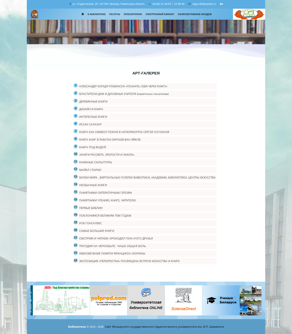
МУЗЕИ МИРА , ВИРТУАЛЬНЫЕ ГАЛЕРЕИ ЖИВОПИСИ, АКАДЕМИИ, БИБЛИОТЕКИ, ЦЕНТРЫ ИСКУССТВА (147, 177)
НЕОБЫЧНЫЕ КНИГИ (93, 185)
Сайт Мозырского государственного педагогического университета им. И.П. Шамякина (164, 326)
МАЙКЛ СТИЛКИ (90, 170)
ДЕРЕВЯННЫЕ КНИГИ (93, 101)
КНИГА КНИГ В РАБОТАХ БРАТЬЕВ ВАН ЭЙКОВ (110, 139)
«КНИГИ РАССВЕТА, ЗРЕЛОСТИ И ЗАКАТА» (106, 154)
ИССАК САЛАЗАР (90, 124)
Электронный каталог (160, 14)
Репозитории (133, 14)
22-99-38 (179, 3)
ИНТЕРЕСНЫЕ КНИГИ (93, 117)
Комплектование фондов (195, 14)
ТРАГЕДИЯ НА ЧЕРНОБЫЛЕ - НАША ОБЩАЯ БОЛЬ (112, 246)
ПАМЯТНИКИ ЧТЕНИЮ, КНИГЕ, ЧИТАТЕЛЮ (107, 200)
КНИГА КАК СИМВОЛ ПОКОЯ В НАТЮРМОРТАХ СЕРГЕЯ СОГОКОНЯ (124, 132)
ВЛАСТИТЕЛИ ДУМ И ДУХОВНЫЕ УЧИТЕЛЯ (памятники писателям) (124, 94)
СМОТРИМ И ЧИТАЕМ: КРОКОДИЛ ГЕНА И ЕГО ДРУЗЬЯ (116, 238)
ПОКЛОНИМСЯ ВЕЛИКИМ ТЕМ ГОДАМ (105, 215)
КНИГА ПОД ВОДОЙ (92, 147)
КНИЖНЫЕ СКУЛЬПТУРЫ (95, 162)
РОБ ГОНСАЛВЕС (90, 223)
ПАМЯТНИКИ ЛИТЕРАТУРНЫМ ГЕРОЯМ (105, 192)
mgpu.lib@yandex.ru (204, 3)
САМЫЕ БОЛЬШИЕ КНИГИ (96, 231)
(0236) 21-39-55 (161, 3)
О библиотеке (97, 14)
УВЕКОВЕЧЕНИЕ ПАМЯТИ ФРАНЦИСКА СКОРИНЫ (112, 253)
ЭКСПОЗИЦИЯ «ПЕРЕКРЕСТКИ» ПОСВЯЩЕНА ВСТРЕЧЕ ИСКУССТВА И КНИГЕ (129, 261)
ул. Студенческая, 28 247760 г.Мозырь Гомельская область (108, 3)
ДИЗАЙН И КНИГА (91, 109)
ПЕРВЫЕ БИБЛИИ (90, 208)
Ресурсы (114, 14)
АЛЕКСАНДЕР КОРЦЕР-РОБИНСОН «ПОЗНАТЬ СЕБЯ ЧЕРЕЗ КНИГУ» (123, 86)
